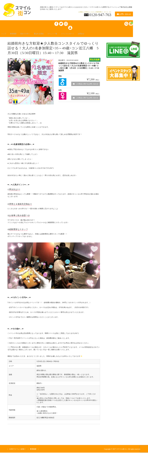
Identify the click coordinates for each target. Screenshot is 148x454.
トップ (5, 35)
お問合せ (95, 35)
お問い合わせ (124, 14)
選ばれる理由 (45, 35)
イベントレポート (79, 35)
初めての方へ (30, 35)
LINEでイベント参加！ (17, 450)
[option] (31, 83)
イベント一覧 (61, 35)
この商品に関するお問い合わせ (85, 85)
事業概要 (16, 35)
